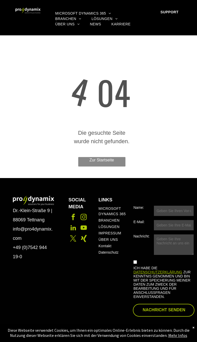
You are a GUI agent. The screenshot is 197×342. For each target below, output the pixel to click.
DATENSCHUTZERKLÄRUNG (157, 272)
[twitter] (73, 239)
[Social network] (83, 239)
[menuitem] (83, 13)
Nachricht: (141, 236)
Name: (138, 207)
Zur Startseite (101, 160)
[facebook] (73, 217)
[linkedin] (73, 228)
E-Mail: (139, 222)
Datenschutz (108, 252)
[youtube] (83, 228)
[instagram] (83, 217)
